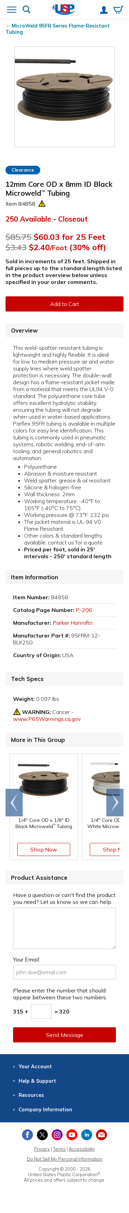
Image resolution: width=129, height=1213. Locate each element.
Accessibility (82, 1149)
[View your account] (104, 10)
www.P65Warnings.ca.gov (47, 718)
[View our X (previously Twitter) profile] (42, 1135)
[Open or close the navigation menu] (12, 10)
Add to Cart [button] (64, 303)
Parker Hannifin (73, 622)
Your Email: (26, 959)
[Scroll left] (14, 802)
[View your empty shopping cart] (118, 10)
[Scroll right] (114, 802)
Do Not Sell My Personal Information (65, 1159)
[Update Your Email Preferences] (101, 1135)
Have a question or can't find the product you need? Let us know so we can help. (64, 898)
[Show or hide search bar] (27, 10)
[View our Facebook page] (27, 1135)
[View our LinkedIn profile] (87, 1135)
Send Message (64, 1034)
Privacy (42, 1149)
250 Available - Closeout (47, 218)
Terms (59, 1149)
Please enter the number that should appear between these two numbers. (60, 994)
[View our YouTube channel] (72, 1135)
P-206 (84, 609)
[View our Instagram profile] (57, 1135)
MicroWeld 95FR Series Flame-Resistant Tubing (58, 29)
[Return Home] (64, 10)
